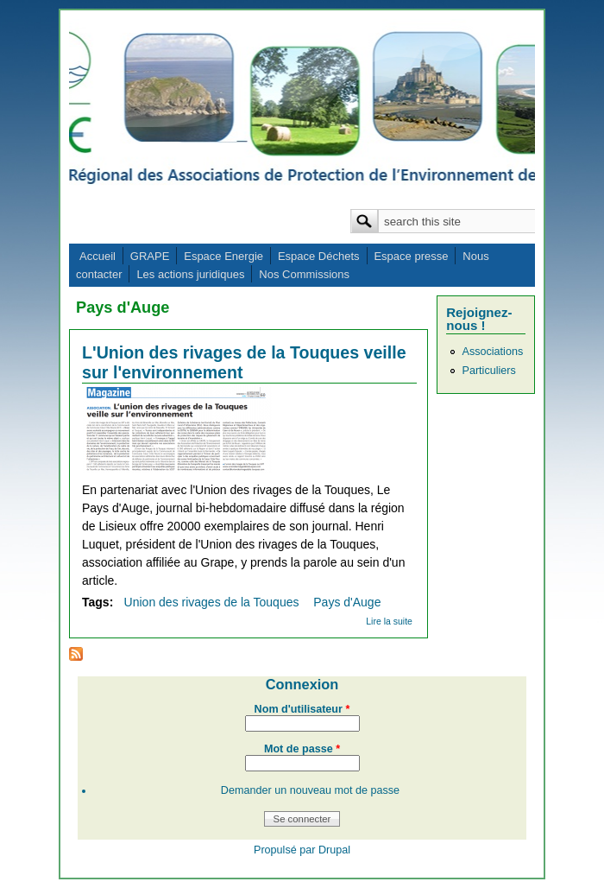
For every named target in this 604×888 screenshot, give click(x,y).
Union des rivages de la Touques (211, 602)
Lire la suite (389, 621)
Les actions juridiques (190, 274)
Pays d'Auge (347, 602)
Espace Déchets (319, 256)
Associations (492, 352)
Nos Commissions (304, 274)
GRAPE (150, 256)
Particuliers (488, 371)
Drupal (334, 850)
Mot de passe (302, 749)
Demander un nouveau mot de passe (310, 790)
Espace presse (411, 256)
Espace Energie (223, 256)
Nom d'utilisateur (302, 709)
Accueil (97, 256)
